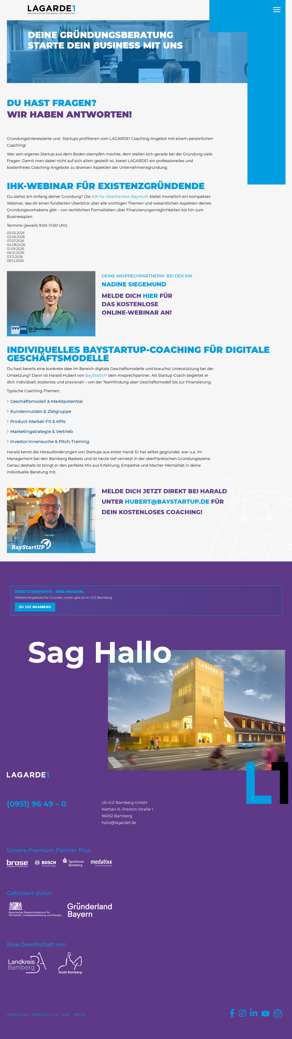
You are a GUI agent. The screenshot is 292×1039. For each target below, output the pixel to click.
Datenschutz (45, 1015)
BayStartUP (96, 375)
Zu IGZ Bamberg (35, 607)
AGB (65, 1015)
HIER (151, 295)
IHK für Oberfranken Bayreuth (120, 196)
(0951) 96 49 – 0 (36, 803)
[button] (277, 10)
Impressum (17, 1015)
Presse (80, 1015)
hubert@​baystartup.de (167, 501)
